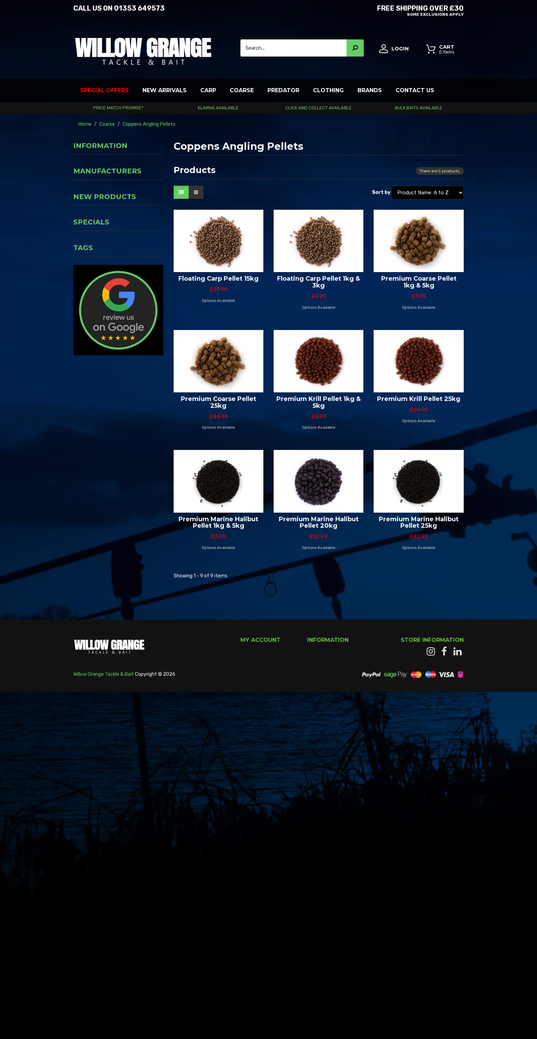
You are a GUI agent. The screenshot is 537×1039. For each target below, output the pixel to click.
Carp (208, 90)
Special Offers (104, 90)
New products (104, 288)
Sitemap (316, 921)
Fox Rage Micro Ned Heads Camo (137, 315)
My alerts (250, 928)
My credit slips (256, 894)
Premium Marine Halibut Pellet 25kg (419, 522)
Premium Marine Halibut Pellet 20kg (319, 522)
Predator (283, 90)
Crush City (89, 709)
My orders (251, 887)
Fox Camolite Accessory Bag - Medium (136, 471)
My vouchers (254, 914)
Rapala (117, 709)
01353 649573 (139, 8)
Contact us (319, 894)
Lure (131, 698)
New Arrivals (164, 90)
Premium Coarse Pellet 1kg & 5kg (419, 282)
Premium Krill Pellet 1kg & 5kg (318, 402)
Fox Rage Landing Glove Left (135, 393)
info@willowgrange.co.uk (436, 952)
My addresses (255, 901)
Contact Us (415, 90)
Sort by (381, 192)
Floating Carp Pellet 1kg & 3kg (318, 282)
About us (85, 198)
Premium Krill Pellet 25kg (418, 399)
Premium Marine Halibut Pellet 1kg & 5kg (218, 522)
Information (100, 146)
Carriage (84, 165)
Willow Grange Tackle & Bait (103, 1021)
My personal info (258, 907)
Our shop (85, 221)
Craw (111, 698)
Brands (370, 90)
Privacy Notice (91, 176)
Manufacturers (107, 244)
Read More (84, 917)
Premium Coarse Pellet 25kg (218, 402)
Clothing (328, 90)
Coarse (242, 90)
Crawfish (87, 698)
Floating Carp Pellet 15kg (218, 278)
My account (253, 880)
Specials (91, 565)
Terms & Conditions (96, 187)
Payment (85, 210)
